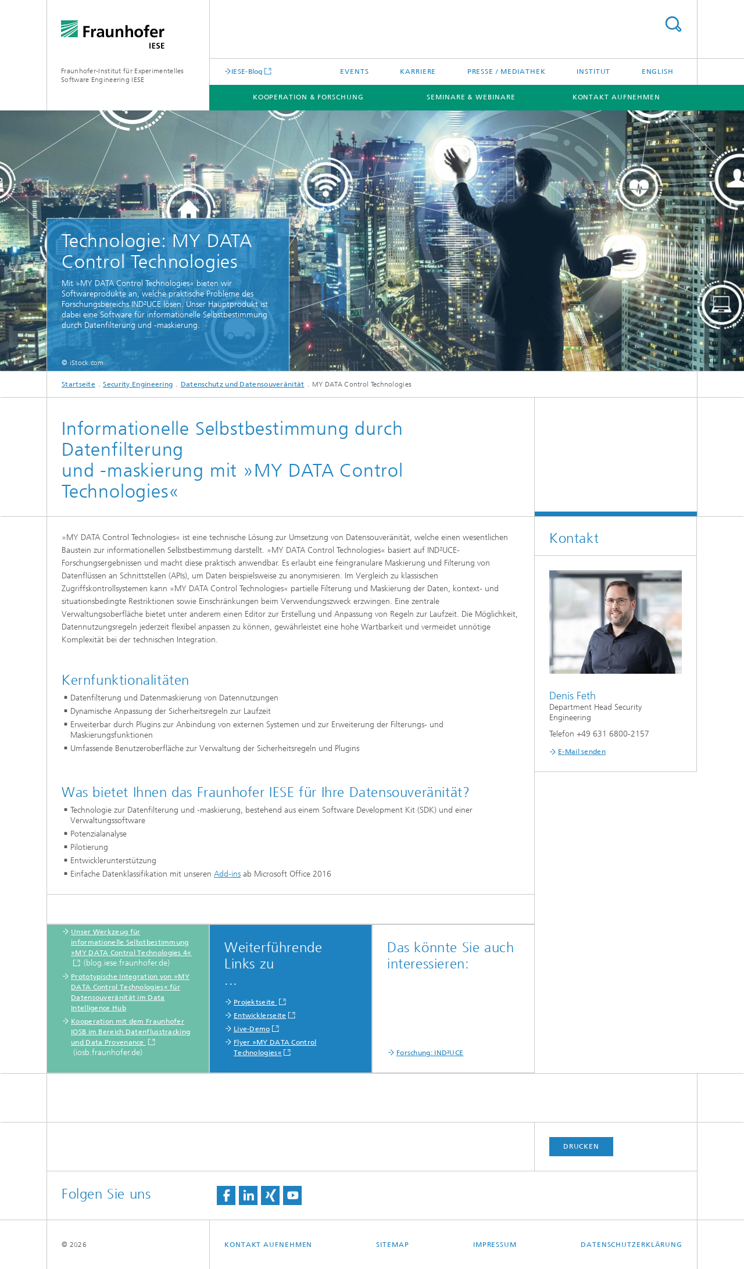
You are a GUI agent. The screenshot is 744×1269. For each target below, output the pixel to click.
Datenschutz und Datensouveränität (243, 384)
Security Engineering (138, 384)
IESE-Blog (247, 71)
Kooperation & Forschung (308, 97)
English (658, 71)
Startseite (78, 384)
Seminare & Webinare (471, 97)
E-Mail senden (582, 752)
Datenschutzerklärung (631, 1245)
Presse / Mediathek (506, 71)
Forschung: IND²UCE (429, 1053)
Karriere (418, 71)
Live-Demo (252, 1029)
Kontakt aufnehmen (616, 97)
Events (354, 71)
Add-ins (227, 874)
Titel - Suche (673, 24)
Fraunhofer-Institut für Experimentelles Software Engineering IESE (122, 75)
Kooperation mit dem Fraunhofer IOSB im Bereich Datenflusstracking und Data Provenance (130, 1031)
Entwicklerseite (260, 1015)
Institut (593, 71)
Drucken (581, 1146)
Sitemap (392, 1245)
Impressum (495, 1245)
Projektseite (255, 1002)
